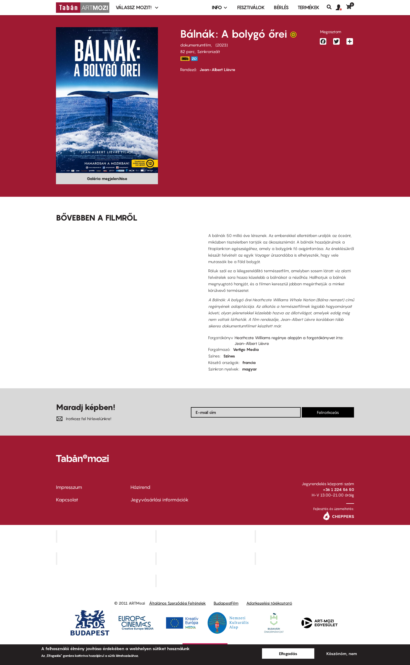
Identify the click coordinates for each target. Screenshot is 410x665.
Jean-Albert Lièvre (217, 69)
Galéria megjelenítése (107, 178)
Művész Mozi (305, 536)
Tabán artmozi (304, 559)
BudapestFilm (226, 603)
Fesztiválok (251, 7)
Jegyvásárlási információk (159, 499)
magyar (249, 369)
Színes (229, 356)
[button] (341, 7)
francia (249, 362)
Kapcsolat (67, 499)
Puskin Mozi (106, 559)
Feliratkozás (328, 412)
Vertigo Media (246, 349)
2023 (221, 45)
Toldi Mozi (206, 580)
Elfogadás (288, 653)
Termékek (309, 7)
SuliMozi (205, 559)
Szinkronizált (208, 51)
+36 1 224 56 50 (338, 489)
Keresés (331, 7)
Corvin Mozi (106, 536)
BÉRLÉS (281, 7)
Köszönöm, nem (341, 653)
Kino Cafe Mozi (206, 536)
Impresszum (69, 487)
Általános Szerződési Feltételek (177, 603)
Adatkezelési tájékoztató (269, 603)
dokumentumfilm (195, 45)
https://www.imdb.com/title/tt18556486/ (185, 58)
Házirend (140, 487)
